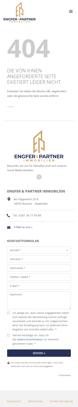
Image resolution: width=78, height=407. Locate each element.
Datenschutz (35, 401)
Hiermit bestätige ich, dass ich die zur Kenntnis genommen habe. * (33, 339)
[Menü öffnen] (72, 11)
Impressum (14, 401)
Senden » (39, 353)
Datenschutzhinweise (30, 339)
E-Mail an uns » (23, 227)
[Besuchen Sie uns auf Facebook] (39, 176)
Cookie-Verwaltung (61, 401)
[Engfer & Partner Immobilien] (20, 12)
